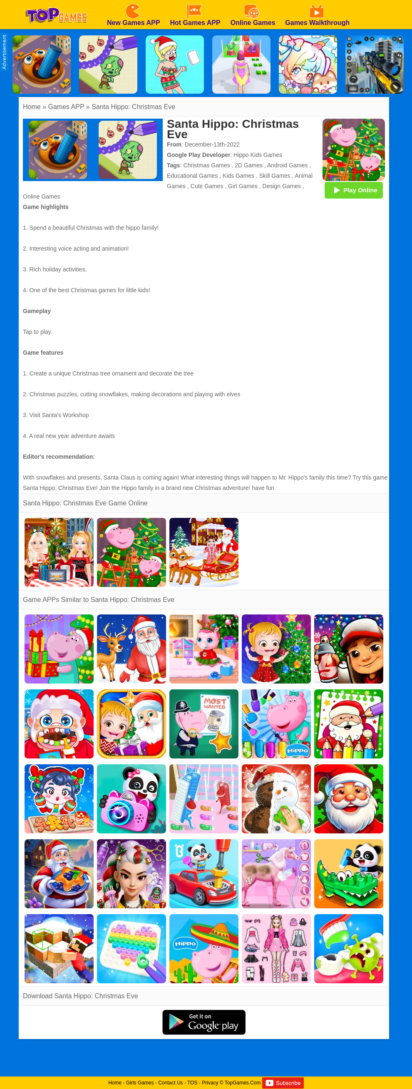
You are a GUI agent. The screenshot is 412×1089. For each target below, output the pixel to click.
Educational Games (192, 175)
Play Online (353, 189)
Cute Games (207, 186)
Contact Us (170, 1083)
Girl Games (243, 186)
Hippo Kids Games (257, 155)
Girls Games (140, 1083)
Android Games (287, 165)
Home (32, 106)
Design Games (282, 186)
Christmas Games (206, 165)
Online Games (41, 196)
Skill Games (274, 175)
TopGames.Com (243, 1083)
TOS (192, 1083)
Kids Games (238, 175)
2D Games (249, 165)
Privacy (210, 1083)
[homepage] (56, 3)
